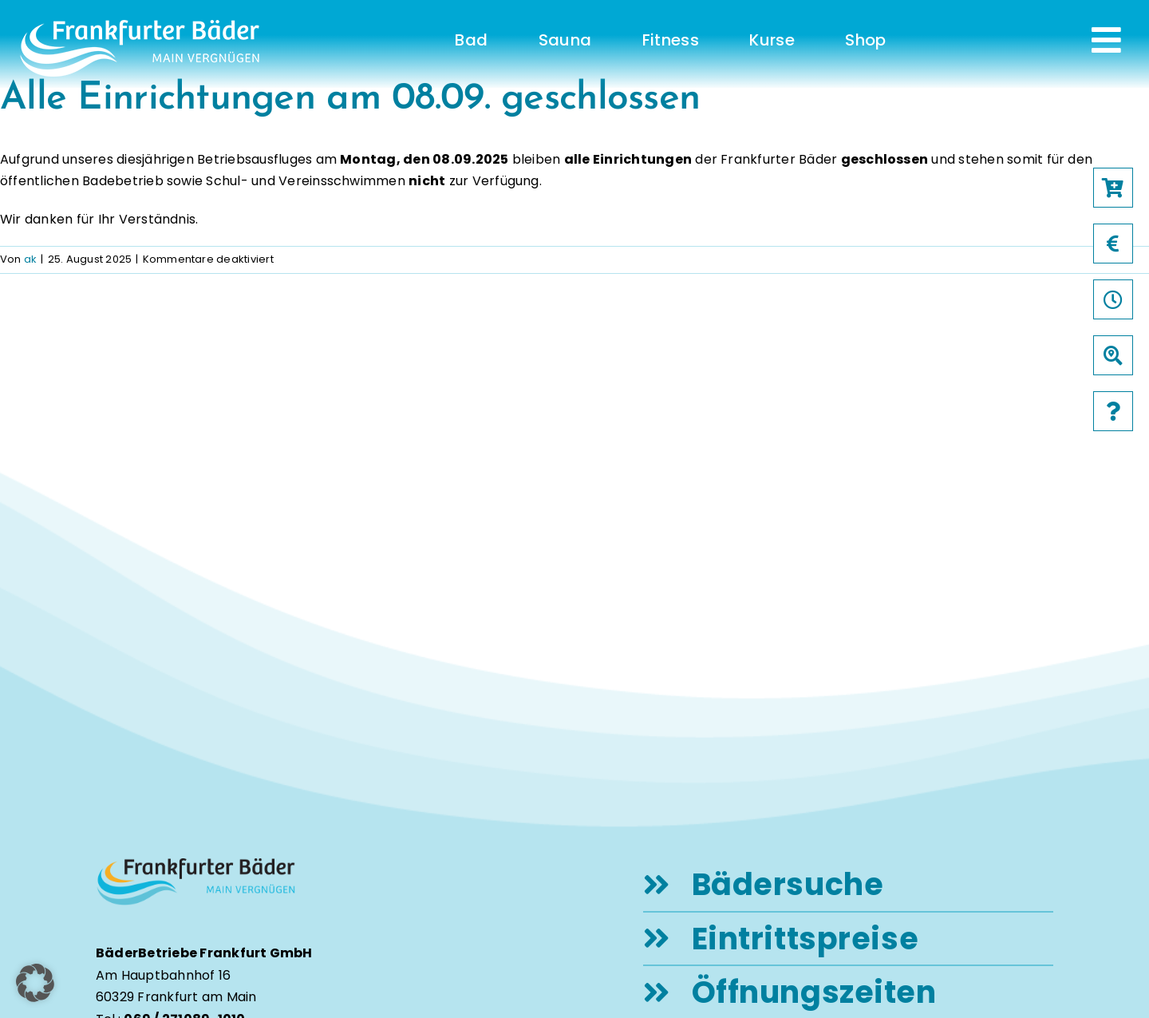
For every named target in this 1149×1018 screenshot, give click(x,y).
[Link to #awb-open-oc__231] (1106, 40)
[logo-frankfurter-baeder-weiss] (139, 26)
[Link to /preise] (1113, 243)
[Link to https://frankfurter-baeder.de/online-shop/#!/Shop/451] (1113, 188)
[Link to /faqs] (1113, 411)
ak (30, 259)
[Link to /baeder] (1113, 355)
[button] (35, 983)
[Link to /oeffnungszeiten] (1113, 299)
